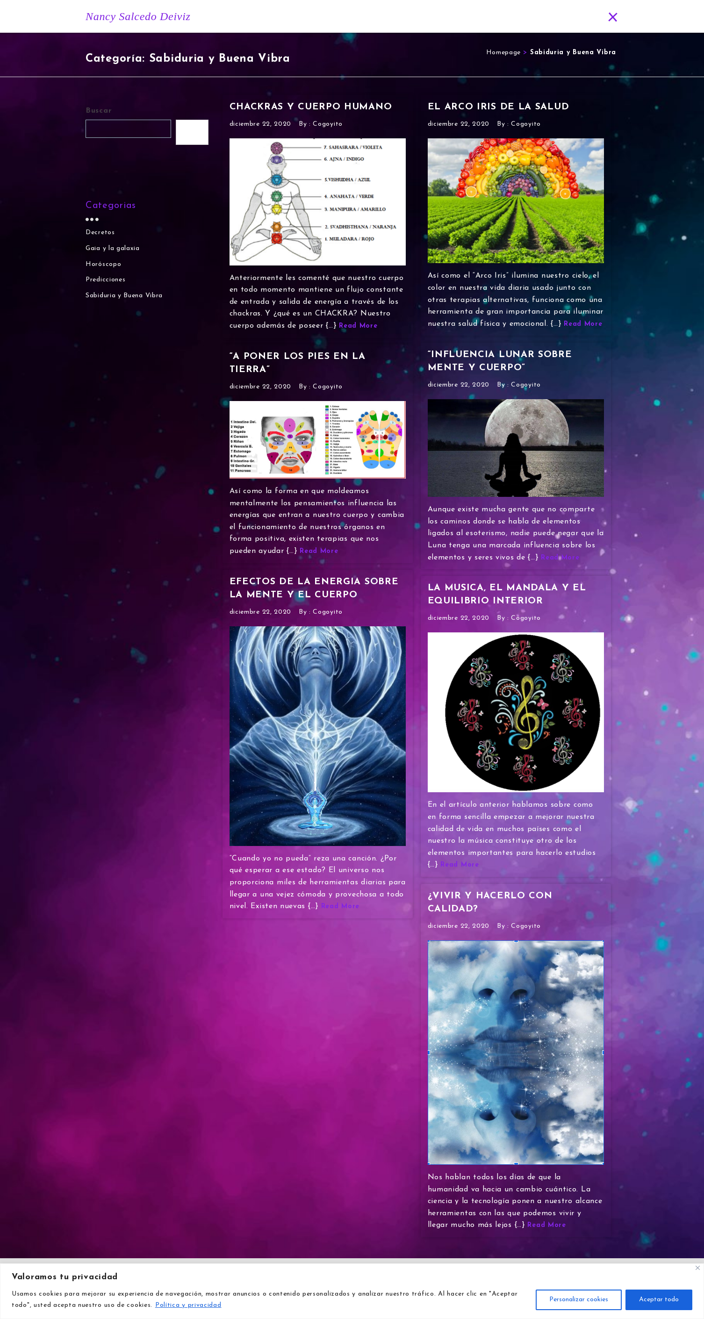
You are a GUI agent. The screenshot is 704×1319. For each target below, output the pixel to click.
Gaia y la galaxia (113, 248)
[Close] (698, 1268)
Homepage (503, 52)
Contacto (570, 16)
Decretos (100, 232)
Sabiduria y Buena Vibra (124, 295)
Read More (358, 326)
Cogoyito (328, 124)
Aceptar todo (659, 1299)
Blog (471, 16)
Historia (377, 16)
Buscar (99, 111)
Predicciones (519, 16)
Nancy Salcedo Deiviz (138, 16)
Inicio (338, 16)
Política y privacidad (188, 1305)
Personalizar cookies (578, 1299)
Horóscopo (425, 16)
